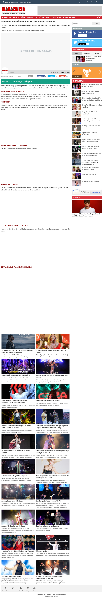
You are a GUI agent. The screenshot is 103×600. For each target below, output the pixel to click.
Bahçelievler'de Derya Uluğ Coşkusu (14, 476)
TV (36, 17)
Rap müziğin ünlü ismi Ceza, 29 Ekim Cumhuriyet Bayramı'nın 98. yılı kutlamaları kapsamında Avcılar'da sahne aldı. (18, 504)
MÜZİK (23, 17)
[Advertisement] (35, 319)
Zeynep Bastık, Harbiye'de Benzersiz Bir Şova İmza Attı (52, 376)
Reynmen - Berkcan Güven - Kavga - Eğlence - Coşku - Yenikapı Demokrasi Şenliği (52, 427)
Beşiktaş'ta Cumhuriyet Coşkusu (47, 526)
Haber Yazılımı (54, 596)
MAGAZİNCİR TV (69, 17)
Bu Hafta (87, 53)
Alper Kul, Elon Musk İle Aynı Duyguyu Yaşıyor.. (17, 2)
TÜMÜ (98, 17)
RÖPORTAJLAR (56, 17)
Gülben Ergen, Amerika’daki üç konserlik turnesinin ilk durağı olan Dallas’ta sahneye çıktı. (52, 356)
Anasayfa (78, 2)
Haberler (71, 2)
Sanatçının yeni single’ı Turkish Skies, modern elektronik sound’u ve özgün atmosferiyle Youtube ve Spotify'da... (17, 356)
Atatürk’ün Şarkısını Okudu (11, 576)
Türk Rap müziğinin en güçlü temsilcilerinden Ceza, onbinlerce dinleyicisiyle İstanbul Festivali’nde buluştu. (52, 404)
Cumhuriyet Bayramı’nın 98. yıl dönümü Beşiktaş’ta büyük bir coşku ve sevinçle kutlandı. (52, 529)
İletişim (98, 2)
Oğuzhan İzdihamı (42, 551)
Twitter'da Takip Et (86, 41)
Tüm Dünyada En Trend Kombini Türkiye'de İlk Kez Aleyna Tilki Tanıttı (52, 477)
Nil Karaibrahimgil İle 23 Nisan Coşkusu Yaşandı (16, 452)
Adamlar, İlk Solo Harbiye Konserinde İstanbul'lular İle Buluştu (49, 577)
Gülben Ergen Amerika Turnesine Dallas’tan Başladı (51, 351)
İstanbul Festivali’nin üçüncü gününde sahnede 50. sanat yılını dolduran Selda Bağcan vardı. (18, 406)
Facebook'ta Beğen (87, 32)
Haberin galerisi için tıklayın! (17, 81)
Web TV (21, 589)
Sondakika (13, 589)
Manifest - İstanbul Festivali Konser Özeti (16, 375)
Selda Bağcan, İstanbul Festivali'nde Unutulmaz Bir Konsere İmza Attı (14, 402)
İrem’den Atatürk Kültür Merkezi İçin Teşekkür (18, 551)
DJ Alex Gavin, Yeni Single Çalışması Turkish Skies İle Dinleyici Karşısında (17, 351)
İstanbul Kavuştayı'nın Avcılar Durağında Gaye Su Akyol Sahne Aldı (52, 452)
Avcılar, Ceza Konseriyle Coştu (12, 501)
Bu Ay (97, 53)
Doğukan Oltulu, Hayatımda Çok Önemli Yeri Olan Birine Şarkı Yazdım (86, 215)
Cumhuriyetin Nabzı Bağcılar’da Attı (48, 501)
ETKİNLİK (30, 17)
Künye (92, 2)
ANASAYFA (6, 17)
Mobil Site (86, 2)
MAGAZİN (16, 17)
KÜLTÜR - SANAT (44, 17)
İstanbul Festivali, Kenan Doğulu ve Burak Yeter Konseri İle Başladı (16, 427)
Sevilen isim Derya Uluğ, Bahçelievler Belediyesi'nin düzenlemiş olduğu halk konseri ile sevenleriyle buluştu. (16, 479)
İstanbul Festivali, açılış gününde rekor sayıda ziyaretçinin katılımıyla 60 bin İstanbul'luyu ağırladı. (17, 431)
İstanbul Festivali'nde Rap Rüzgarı (48, 401)
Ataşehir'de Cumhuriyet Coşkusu (13, 526)
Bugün (77, 53)
